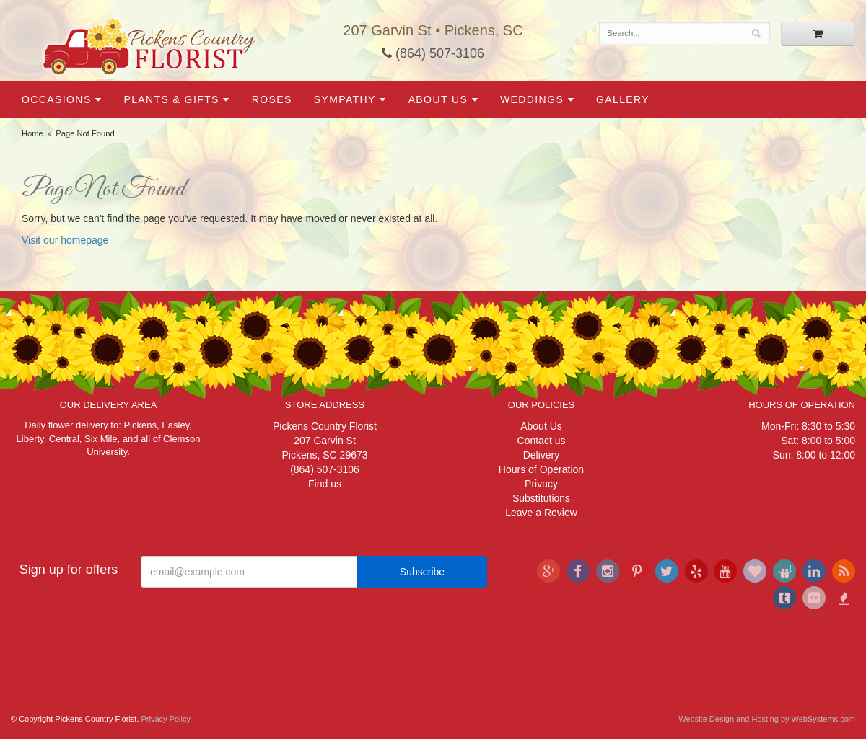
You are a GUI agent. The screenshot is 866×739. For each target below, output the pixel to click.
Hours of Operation (541, 469)
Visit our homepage (65, 240)
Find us (324, 484)
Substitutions (541, 498)
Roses (272, 99)
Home (32, 133)
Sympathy (345, 99)
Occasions (57, 99)
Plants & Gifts (171, 99)
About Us (438, 99)
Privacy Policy (166, 718)
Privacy (541, 484)
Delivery (541, 455)
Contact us (541, 440)
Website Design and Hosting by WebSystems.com (766, 718)
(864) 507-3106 (433, 53)
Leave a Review (541, 512)
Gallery (623, 99)
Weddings (532, 99)
